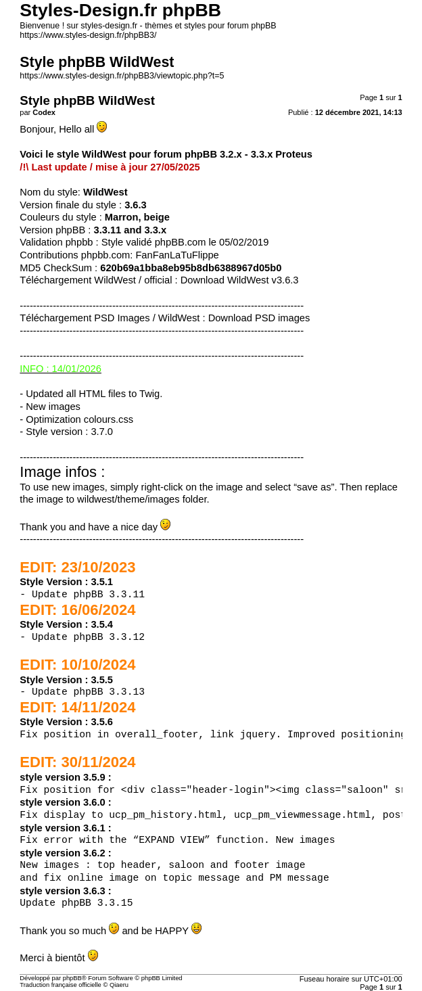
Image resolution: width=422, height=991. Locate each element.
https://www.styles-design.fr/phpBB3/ (88, 35)
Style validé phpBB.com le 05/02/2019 (185, 242)
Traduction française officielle (60, 985)
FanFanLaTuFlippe (176, 255)
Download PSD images (259, 318)
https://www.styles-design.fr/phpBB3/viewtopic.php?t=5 (122, 75)
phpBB (72, 978)
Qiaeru (119, 985)
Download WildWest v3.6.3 (240, 280)
